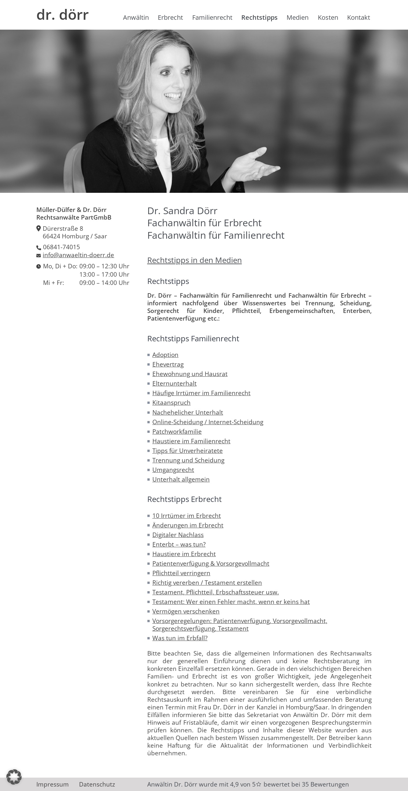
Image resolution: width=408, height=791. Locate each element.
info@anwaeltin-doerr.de (78, 255)
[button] (14, 777)
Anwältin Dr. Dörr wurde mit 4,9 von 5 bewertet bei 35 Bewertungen (248, 784)
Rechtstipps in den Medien (194, 260)
